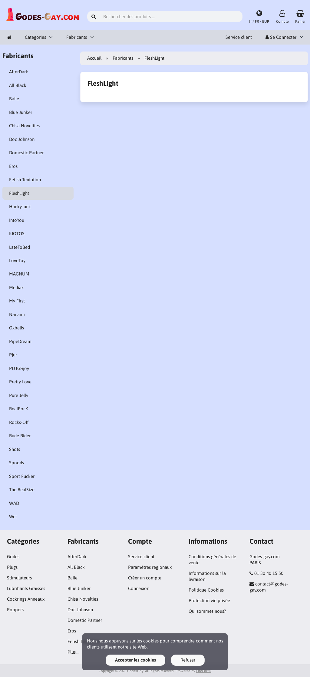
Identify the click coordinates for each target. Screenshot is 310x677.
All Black (17, 85)
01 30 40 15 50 (268, 573)
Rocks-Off (19, 422)
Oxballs (16, 327)
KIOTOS (17, 233)
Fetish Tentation (25, 179)
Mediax (16, 287)
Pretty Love (20, 381)
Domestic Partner (26, 152)
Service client (239, 37)
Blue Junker (20, 112)
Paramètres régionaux (150, 567)
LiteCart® (203, 671)
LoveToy (17, 260)
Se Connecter (280, 37)
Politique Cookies (206, 589)
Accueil (94, 58)
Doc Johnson (22, 139)
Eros (13, 166)
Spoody (16, 462)
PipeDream (20, 341)
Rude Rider (20, 435)
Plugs (12, 567)
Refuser (187, 659)
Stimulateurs (19, 577)
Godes (13, 556)
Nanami (17, 314)
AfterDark (18, 71)
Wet (13, 516)
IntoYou (16, 220)
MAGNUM (19, 273)
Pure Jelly (18, 395)
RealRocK (18, 408)
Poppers (15, 609)
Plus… (73, 652)
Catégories (35, 37)
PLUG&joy (19, 368)
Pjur (13, 354)
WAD (14, 503)
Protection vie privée (209, 600)
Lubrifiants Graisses (26, 588)
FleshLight (19, 193)
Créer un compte (144, 577)
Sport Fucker (22, 476)
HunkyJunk (20, 206)
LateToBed (19, 247)
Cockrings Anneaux (26, 599)
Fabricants (76, 37)
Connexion (138, 588)
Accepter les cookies (135, 659)
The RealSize (22, 489)
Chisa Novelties (24, 125)
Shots (14, 449)
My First (17, 300)
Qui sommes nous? (207, 611)
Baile (14, 98)
